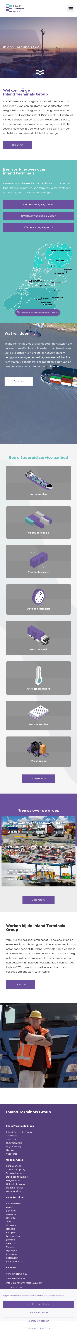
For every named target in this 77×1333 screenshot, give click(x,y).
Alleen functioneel (38, 1313)
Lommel (10, 1240)
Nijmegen (11, 1251)
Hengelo (10, 1229)
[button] (70, 8)
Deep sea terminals (17, 1177)
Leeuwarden (13, 1236)
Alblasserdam (13, 1204)
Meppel (10, 1247)
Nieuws (10, 1150)
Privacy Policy (44, 1328)
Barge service (13, 1166)
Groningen (12, 1225)
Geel (8, 1222)
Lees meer (14, 832)
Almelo (10, 1207)
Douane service (14, 1188)
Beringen (11, 1211)
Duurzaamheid (14, 1143)
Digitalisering (13, 1147)
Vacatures (11, 1154)
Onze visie (11, 1136)
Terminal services (15, 1173)
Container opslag (15, 1170)
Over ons (11, 1139)
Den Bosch (12, 1214)
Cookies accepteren (38, 1304)
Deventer (11, 1218)
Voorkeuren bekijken (38, 1321)
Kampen (10, 1233)
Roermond (12, 1254)
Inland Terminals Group (19, 1132)
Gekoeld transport (16, 1184)
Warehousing (13, 1191)
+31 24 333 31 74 (14, 1288)
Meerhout (11, 1243)
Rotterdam (12, 1258)
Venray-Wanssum (15, 1262)
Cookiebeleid (31, 1328)
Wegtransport (14, 1181)
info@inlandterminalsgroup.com (24, 1283)
